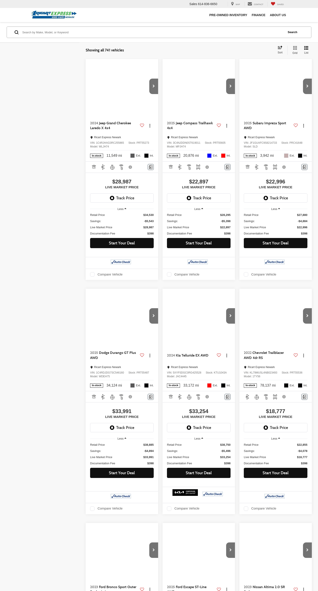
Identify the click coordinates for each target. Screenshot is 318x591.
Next (261, 531)
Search (292, 32)
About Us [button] (278, 15)
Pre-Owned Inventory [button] (228, 15)
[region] (122, 224)
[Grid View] (294, 50)
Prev (212, 531)
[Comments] (151, 167)
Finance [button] (258, 15)
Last (277, 531)
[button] (153, 86)
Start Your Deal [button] (122, 243)
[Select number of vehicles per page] (300, 531)
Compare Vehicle (110, 274)
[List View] (306, 50)
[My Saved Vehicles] (277, 4)
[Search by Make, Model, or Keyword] (153, 32)
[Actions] (150, 126)
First (196, 531)
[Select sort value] (281, 50)
